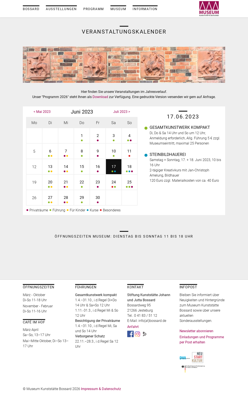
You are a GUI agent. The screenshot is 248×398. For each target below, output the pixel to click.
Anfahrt (133, 327)
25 (129, 184)
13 (50, 169)
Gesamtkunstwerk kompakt (180, 127)
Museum (118, 9)
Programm (93, 9)
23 (97, 184)
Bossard (31, 9)
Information (145, 9)
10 (113, 153)
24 (113, 184)
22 (81, 184)
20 (50, 184)
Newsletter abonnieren (196, 331)
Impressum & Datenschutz (101, 389)
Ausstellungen (61, 9)
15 (81, 169)
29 (81, 200)
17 (113, 169)
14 (66, 169)
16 (97, 169)
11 (129, 153)
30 (97, 200)
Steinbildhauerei (168, 154)
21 (66, 184)
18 (129, 169)
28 (66, 200)
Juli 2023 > (121, 112)
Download (101, 97)
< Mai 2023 (42, 112)
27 (50, 200)
